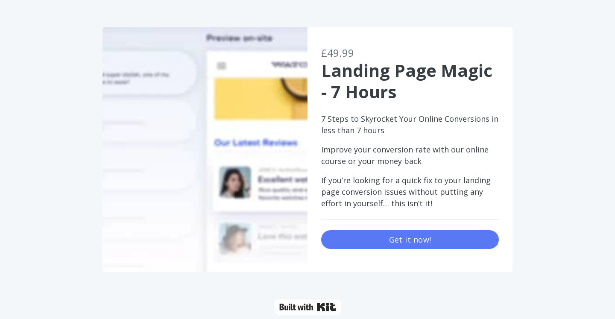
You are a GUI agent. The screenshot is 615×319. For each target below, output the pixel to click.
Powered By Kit (307, 307)
